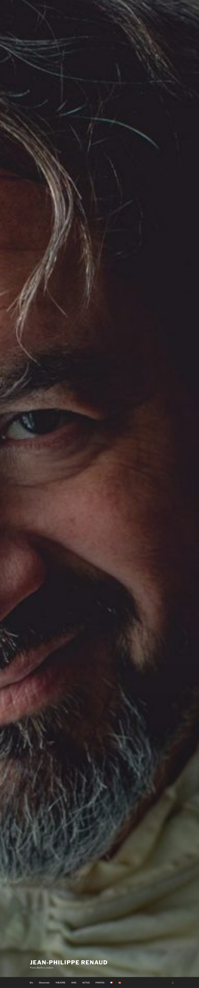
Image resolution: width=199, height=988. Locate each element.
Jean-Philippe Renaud (69, 962)
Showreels (44, 982)
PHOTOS (100, 982)
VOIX (73, 982)
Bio (31, 982)
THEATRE (60, 982)
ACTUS (86, 982)
